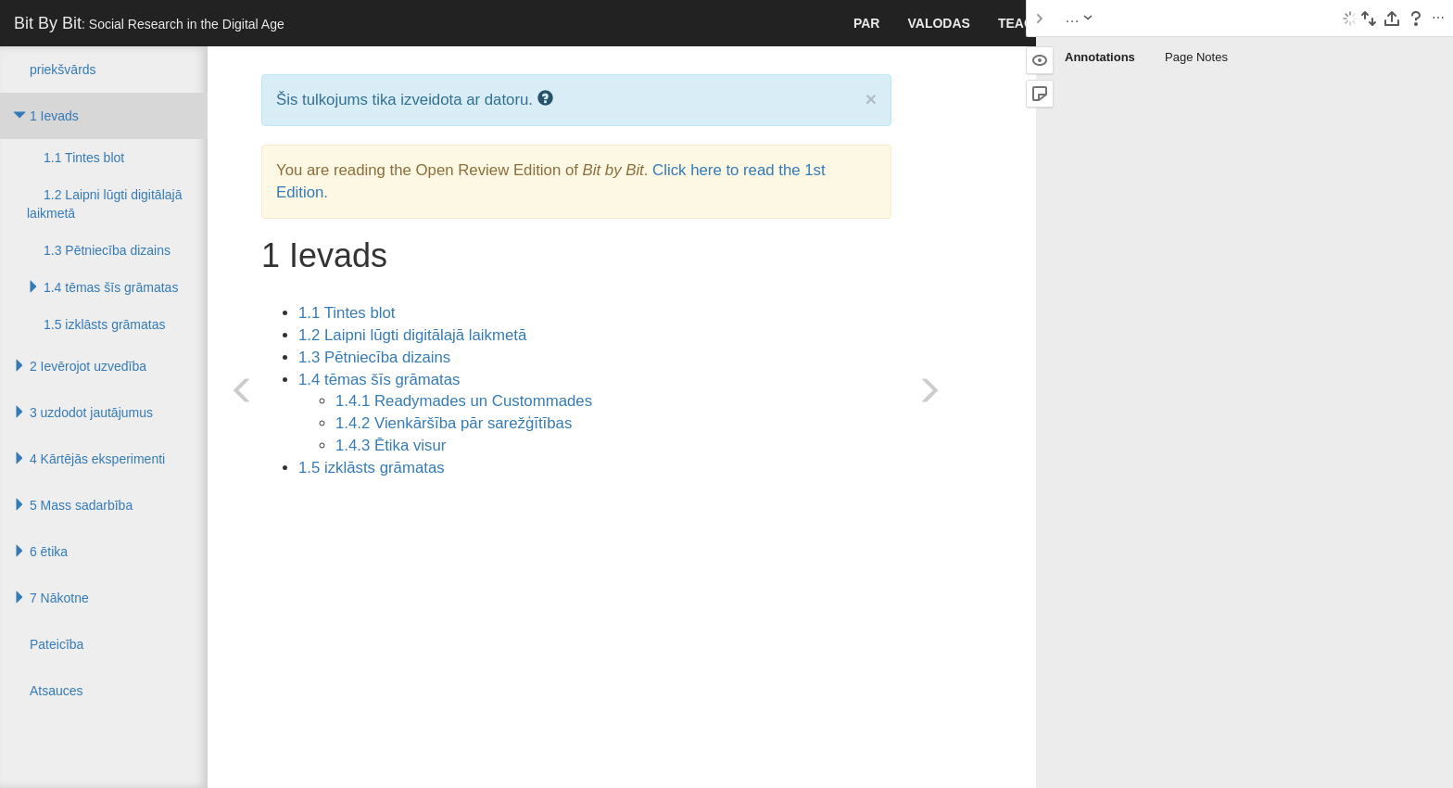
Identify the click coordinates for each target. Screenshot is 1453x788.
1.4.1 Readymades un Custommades (463, 401)
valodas (938, 23)
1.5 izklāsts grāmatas (371, 468)
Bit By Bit (149, 23)
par (866, 23)
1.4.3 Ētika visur (390, 445)
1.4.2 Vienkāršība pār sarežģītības (453, 423)
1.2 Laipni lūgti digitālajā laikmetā (412, 335)
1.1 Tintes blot (346, 313)
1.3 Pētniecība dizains (374, 357)
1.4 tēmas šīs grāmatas (379, 379)
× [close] (871, 98)
